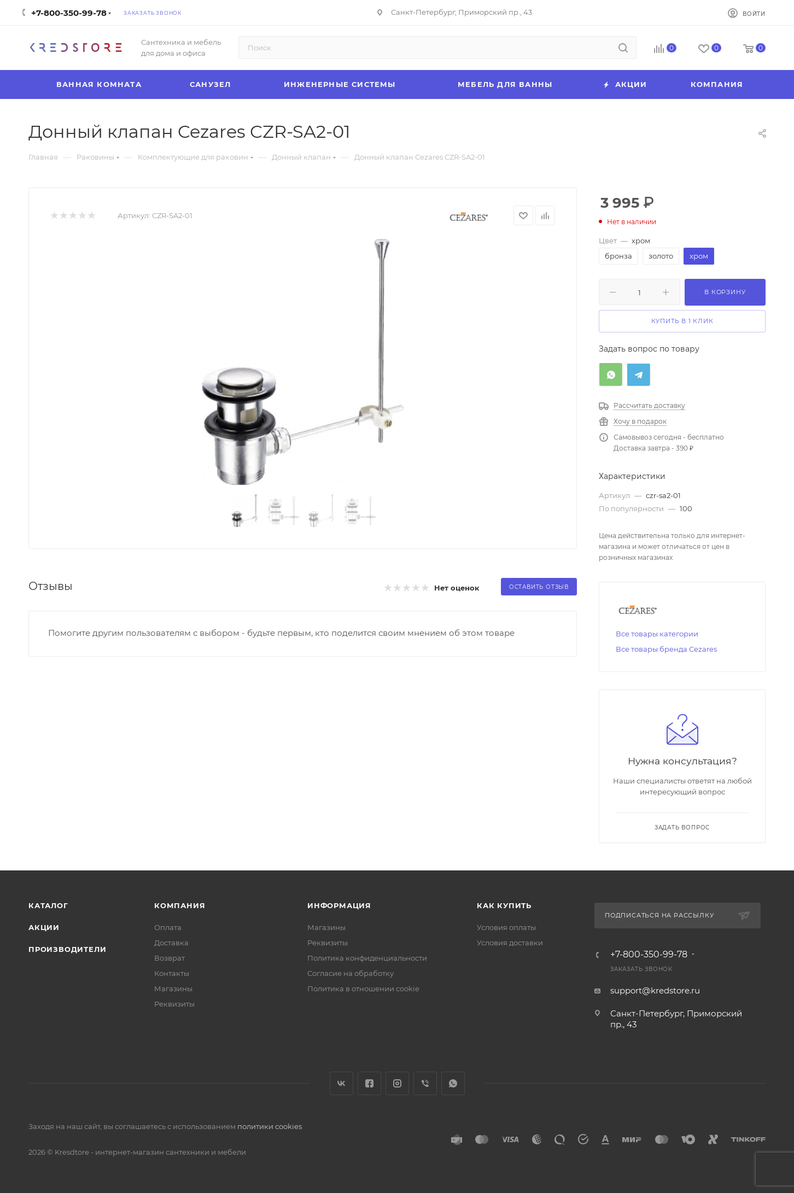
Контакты (171, 973)
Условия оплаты (506, 927)
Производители (67, 949)
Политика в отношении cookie (363, 988)
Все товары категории (657, 633)
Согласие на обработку (350, 973)
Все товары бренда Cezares (666, 649)
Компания (179, 905)
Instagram (397, 1083)
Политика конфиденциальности (367, 958)
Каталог (48, 905)
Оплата (168, 927)
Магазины (173, 988)
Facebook (369, 1083)
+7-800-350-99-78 (69, 13)
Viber (425, 1083)
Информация (339, 905)
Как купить (504, 905)
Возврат (169, 958)
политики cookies (269, 1126)
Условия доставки (510, 942)
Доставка (171, 942)
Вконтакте (341, 1083)
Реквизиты (174, 1003)
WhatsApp (453, 1083)
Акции (44, 927)
